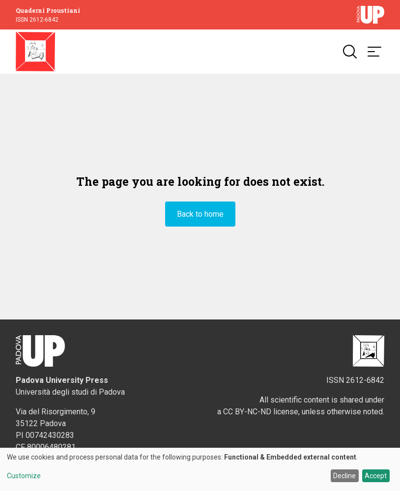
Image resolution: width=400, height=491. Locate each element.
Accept (376, 476)
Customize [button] (24, 476)
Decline (344, 476)
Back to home (200, 214)
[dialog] (200, 469)
